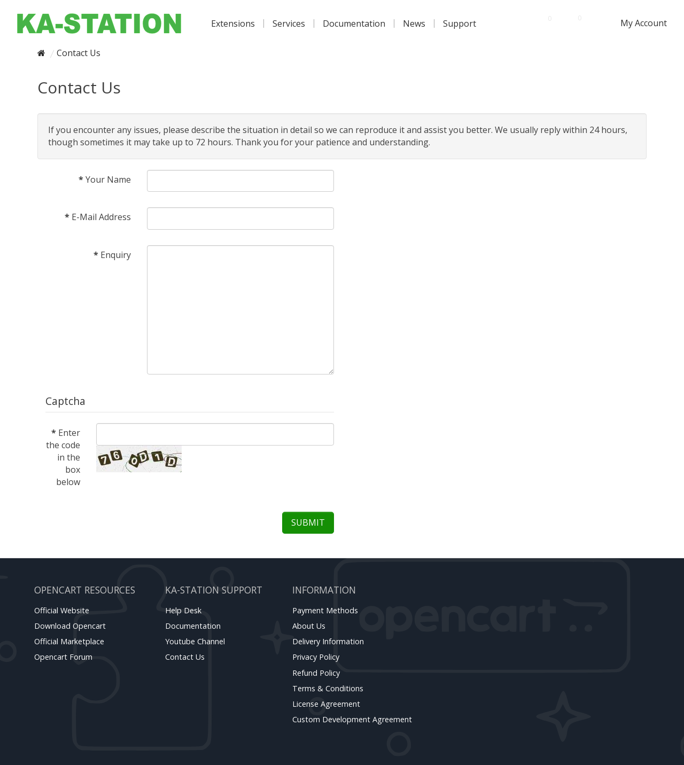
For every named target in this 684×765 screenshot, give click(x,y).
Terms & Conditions (327, 688)
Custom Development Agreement (352, 719)
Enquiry (115, 255)
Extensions (233, 23)
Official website (61, 610)
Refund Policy (316, 673)
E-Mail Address (101, 217)
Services (289, 23)
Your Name (108, 179)
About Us (308, 626)
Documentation (354, 23)
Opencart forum (63, 657)
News (414, 23)
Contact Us (78, 53)
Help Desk (183, 610)
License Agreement (326, 704)
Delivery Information (328, 641)
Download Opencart (70, 626)
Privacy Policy (315, 657)
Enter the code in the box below (63, 457)
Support (459, 23)
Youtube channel (195, 641)
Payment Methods (325, 610)
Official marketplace (69, 641)
